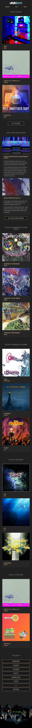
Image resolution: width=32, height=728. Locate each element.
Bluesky (16, 665)
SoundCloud (16, 677)
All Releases (16, 123)
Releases (7, 7)
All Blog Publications (16, 218)
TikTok (16, 681)
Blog (16, 7)
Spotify (16, 673)
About (25, 7)
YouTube (16, 689)
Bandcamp (16, 661)
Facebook (16, 669)
